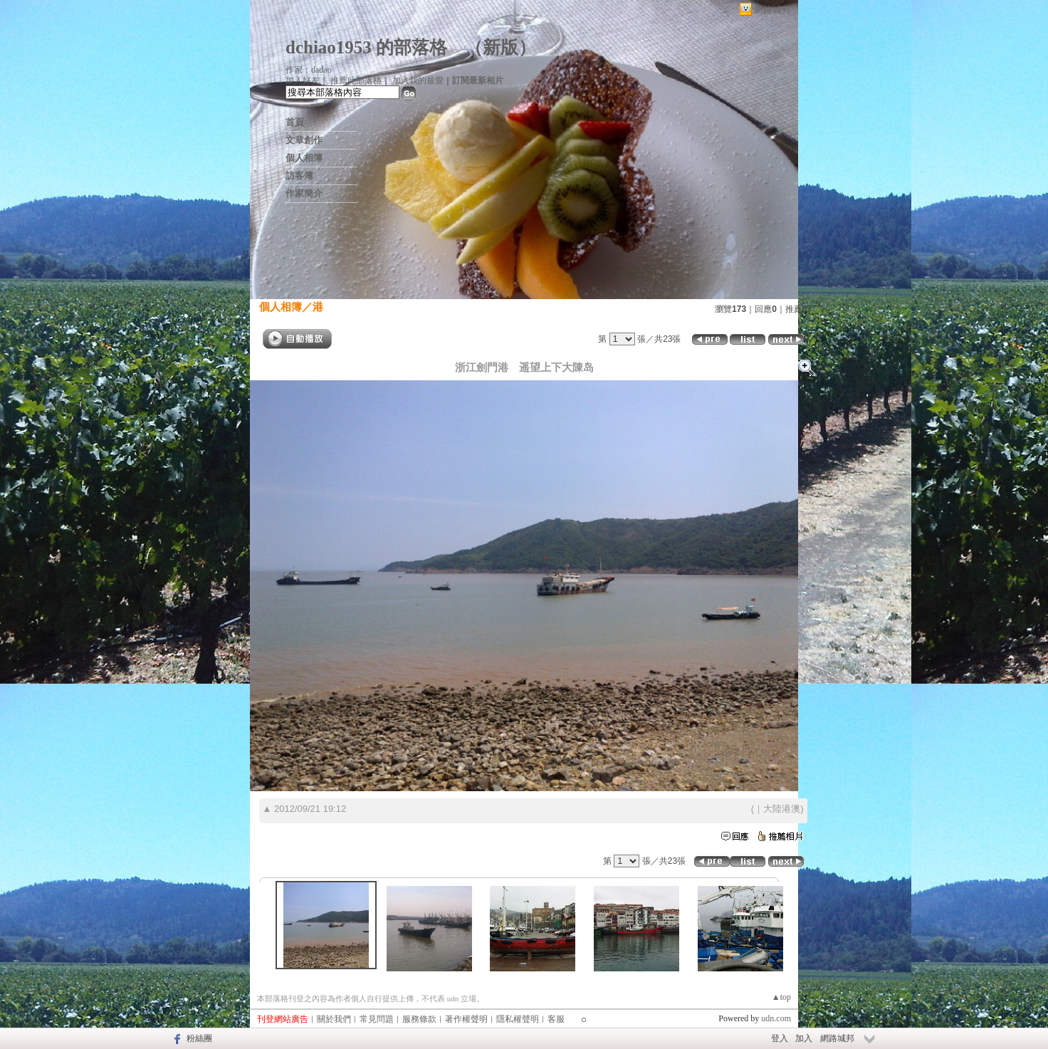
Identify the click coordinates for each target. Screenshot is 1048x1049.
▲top (781, 997)
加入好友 (302, 80)
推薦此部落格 (356, 80)
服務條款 (419, 1019)
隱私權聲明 (517, 1019)
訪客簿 (299, 175)
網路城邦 (772, 9)
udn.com (776, 1018)
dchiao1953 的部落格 (366, 47)
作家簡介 (304, 193)
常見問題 (377, 1019)
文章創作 (304, 140)
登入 (779, 1038)
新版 (500, 47)
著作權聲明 (466, 1019)
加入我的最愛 (418, 80)
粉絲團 (199, 1038)
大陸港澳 (781, 808)
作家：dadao (308, 70)
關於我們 (334, 1019)
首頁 (294, 122)
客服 (556, 1019)
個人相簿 (304, 157)
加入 (803, 1038)
